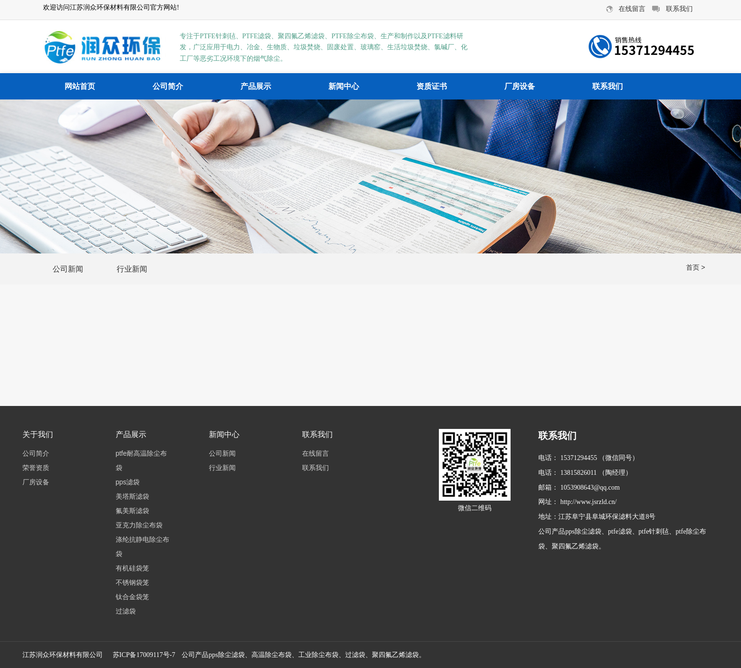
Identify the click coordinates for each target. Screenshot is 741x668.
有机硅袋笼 (132, 568)
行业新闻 (132, 269)
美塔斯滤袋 (132, 496)
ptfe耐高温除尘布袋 (141, 460)
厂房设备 (519, 86)
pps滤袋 (128, 482)
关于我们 (37, 434)
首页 (692, 267)
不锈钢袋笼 (132, 582)
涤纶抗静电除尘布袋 (142, 547)
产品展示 (255, 86)
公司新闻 (68, 269)
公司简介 (168, 86)
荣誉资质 (35, 467)
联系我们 (607, 86)
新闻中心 (343, 86)
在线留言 (315, 453)
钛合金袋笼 (132, 597)
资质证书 (431, 86)
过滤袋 (126, 611)
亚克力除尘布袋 (139, 525)
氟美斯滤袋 (132, 511)
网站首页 (80, 86)
